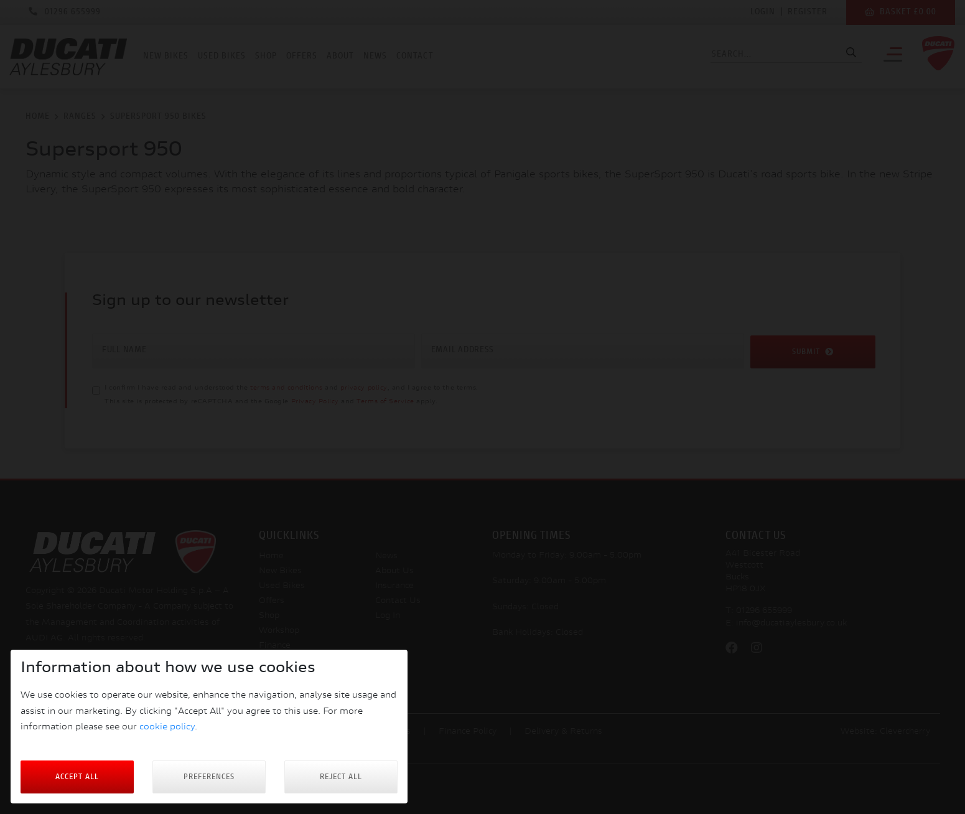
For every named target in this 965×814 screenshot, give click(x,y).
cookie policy (167, 727)
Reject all (341, 777)
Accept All (77, 777)
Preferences (209, 777)
